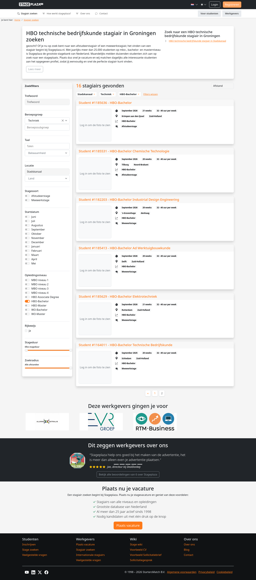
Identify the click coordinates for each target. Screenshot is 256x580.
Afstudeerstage (40, 196)
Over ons (83, 13)
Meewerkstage (40, 200)
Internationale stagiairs (90, 555)
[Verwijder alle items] (63, 121)
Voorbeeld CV (138, 549)
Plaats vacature (128, 525)
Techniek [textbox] (33, 120)
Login (214, 4)
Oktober (36, 234)
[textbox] (45, 153)
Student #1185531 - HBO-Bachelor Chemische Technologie (124, 151)
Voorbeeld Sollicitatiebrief (145, 555)
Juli (33, 221)
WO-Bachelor (39, 310)
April (34, 259)
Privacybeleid (206, 572)
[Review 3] (128, 464)
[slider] (26, 350)
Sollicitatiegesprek (141, 560)
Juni (33, 217)
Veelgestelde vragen (34, 555)
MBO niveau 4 (39, 293)
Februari (36, 250)
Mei (33, 263)
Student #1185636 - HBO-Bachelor (105, 102)
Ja (30, 330)
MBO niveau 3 (39, 288)
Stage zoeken (30, 549)
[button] (194, 5)
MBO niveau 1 (39, 280)
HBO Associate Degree (45, 297)
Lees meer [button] (34, 69)
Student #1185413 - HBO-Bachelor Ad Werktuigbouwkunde (124, 248)
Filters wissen (150, 94)
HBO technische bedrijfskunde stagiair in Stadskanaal (197, 40)
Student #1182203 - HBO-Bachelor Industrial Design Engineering (129, 199)
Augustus (37, 225)
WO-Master (38, 314)
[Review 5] (139, 464)
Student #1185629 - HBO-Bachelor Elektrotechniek (118, 296)
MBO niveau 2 (39, 284)
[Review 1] (116, 464)
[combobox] (47, 120)
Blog (186, 549)
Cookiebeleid (224, 572)
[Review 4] (133, 464)
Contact (101, 13)
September (38, 229)
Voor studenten (209, 13)
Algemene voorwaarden (181, 572)
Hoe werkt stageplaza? (57, 13)
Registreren (232, 4)
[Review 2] (122, 464)
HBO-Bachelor (40, 301)
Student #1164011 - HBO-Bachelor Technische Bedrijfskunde (125, 345)
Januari (35, 246)
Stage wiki (136, 544)
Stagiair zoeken (27, 13)
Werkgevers (232, 13)
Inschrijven (29, 544)
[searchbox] (47, 127)
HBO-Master (38, 305)
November (37, 238)
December (37, 242)
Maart (35, 255)
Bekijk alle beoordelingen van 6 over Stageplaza (128, 474)
